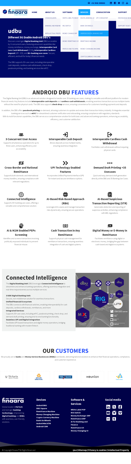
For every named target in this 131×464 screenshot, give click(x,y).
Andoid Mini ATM (43, 423)
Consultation (103, 12)
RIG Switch (76, 412)
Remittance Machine (45, 411)
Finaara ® (15, 450)
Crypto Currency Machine (47, 417)
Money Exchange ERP (80, 415)
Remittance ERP (78, 418)
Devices (84, 12)
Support (122, 12)
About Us (50, 12)
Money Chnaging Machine (47, 414)
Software (67, 12)
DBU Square (41, 408)
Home (34, 12)
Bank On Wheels (43, 420)
